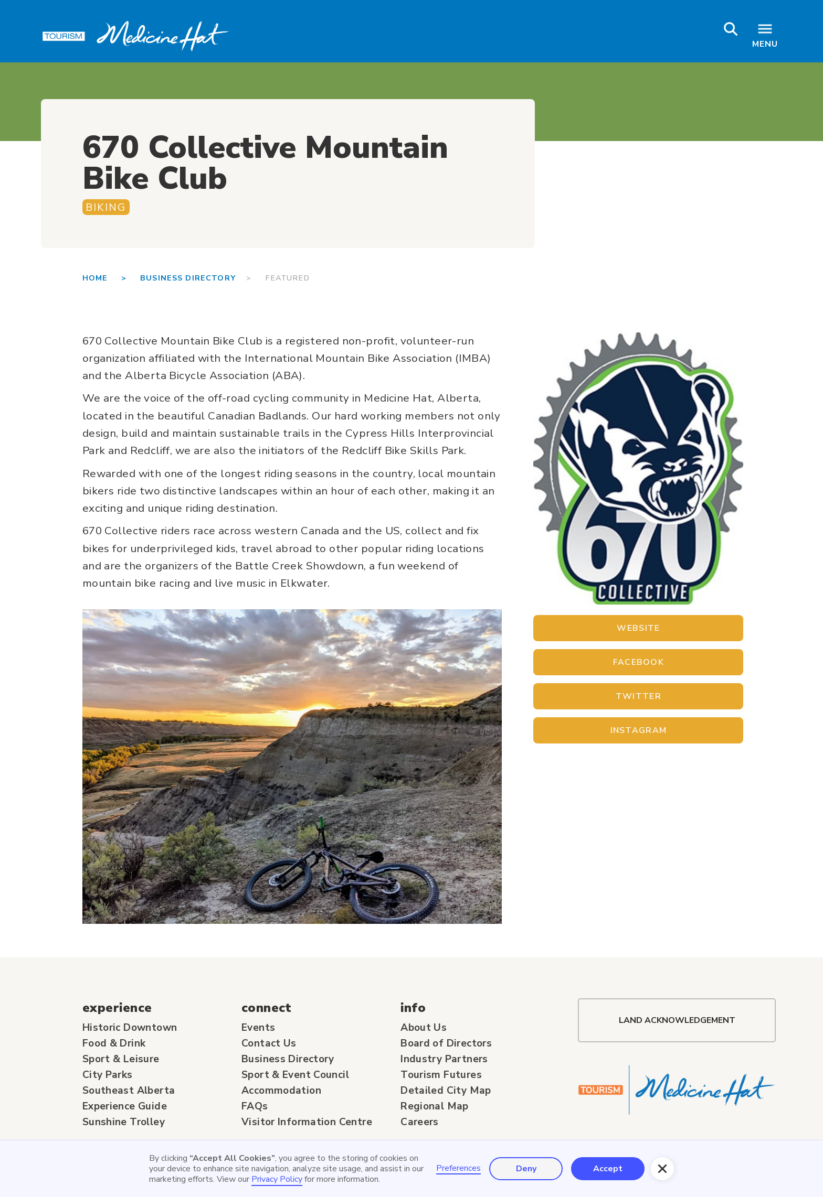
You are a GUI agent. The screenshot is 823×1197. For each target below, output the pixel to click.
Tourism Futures (441, 1075)
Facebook (638, 662)
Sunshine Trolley (123, 1122)
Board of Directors (446, 1043)
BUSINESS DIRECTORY (193, 278)
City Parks (107, 1075)
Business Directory (287, 1059)
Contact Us (269, 1043)
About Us (423, 1027)
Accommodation (281, 1090)
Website (638, 628)
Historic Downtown (129, 1027)
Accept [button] (607, 1168)
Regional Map (434, 1106)
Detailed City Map (445, 1090)
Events (258, 1027)
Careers (419, 1122)
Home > (111, 278)
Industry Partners (444, 1059)
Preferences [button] (458, 1168)
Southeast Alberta (128, 1090)
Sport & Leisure (121, 1059)
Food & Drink (114, 1043)
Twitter (638, 696)
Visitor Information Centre (306, 1122)
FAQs (254, 1106)
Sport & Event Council (295, 1075)
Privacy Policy (276, 1179)
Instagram (638, 730)
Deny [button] (526, 1168)
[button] (662, 1168)
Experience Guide (124, 1106)
